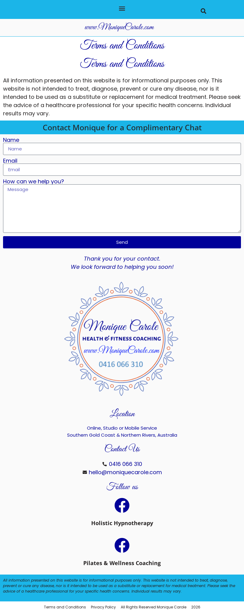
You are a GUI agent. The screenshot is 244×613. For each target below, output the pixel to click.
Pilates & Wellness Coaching (122, 563)
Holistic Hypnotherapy (122, 523)
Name (11, 140)
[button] (122, 8)
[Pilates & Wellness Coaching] (122, 545)
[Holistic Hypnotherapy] (122, 505)
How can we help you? (33, 181)
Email (10, 161)
